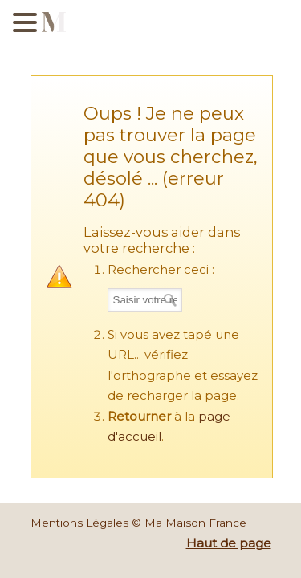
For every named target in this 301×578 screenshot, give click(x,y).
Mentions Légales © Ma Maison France (138, 522)
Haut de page (228, 543)
